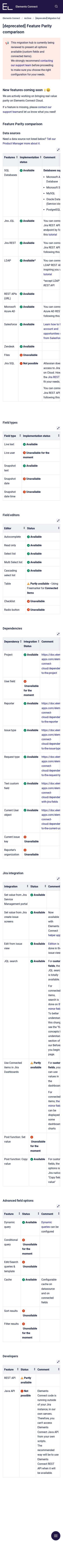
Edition (52, 943)
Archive (27, 18)
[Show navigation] (55, 1535)
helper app (54, 935)
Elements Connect (26, 6)
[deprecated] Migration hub (48, 18)
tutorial (53, 234)
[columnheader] (10, 159)
